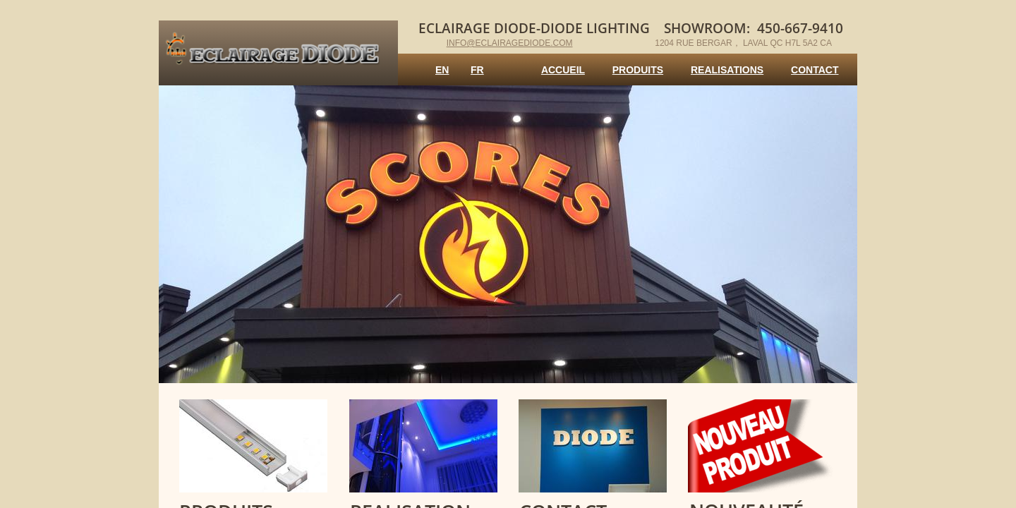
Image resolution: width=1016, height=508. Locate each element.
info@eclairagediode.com (510, 43)
